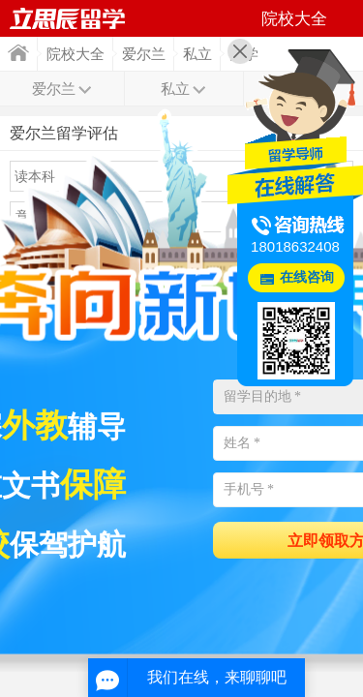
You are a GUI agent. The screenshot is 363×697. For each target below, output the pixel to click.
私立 (197, 54)
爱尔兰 (144, 54)
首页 (18, 53)
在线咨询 (307, 277)
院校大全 (75, 54)
